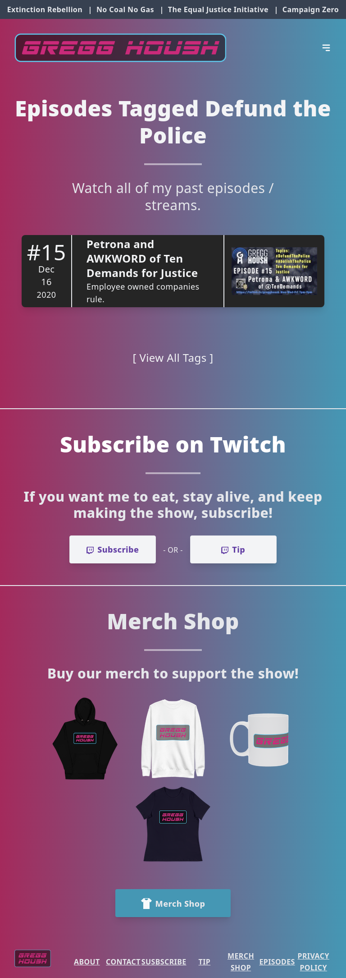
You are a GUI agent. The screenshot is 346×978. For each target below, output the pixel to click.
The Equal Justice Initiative (218, 9)
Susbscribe (164, 962)
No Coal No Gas (125, 9)
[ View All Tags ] (173, 357)
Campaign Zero (310, 9)
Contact (123, 962)
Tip (205, 962)
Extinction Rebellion (44, 9)
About (87, 962)
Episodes (277, 962)
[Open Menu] (326, 47)
